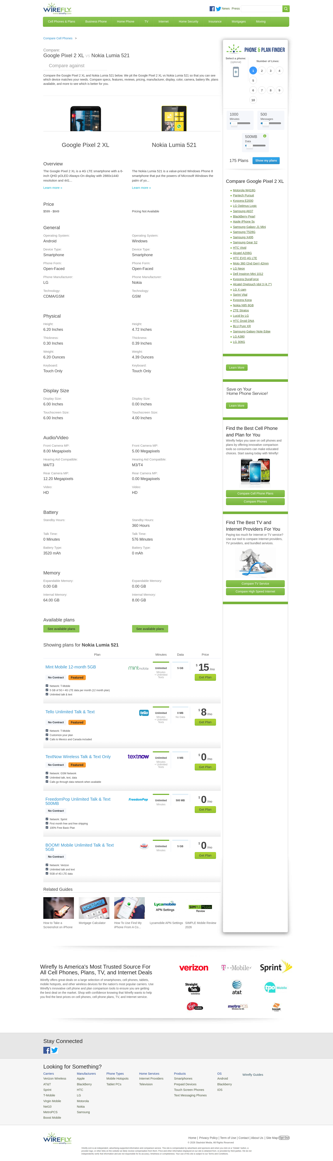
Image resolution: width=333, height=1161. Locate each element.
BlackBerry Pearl (244, 193)
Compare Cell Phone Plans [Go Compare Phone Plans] (255, 470)
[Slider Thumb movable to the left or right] (234, 101)
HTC (77, 1088)
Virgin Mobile (51, 1098)
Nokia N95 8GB (243, 282)
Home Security (188, 21)
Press (236, 8)
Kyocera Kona (242, 277)
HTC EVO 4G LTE (245, 235)
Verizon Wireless (53, 1078)
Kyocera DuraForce (246, 256)
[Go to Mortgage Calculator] (94, 908)
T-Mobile (48, 1093)
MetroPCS (49, 1109)
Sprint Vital (240, 271)
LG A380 (239, 313)
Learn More (236, 344)
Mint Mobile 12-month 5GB (70, 667)
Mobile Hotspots (114, 1078)
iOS (209, 1088)
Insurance (215, 21)
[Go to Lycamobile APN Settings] (165, 908)
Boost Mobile (51, 1114)
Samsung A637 (243, 188)
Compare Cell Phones (57, 38)
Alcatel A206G (242, 230)
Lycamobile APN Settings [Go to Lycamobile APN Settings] (166, 923)
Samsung (80, 1109)
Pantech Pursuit (243, 172)
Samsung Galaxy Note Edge (252, 308)
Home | (193, 1134)
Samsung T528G (244, 209)
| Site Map (271, 1134)
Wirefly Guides (240, 1074)
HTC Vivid (239, 224)
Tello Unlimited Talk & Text (70, 712)
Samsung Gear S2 (245, 219)
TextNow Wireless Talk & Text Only (78, 757)
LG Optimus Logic (245, 183)
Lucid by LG (241, 292)
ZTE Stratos (241, 287)
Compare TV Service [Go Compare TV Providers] (255, 560)
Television (141, 1083)
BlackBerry (81, 1083)
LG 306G (239, 318)
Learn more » (52, 187)
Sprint (47, 1088)
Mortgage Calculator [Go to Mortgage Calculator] (92, 923)
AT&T (46, 1083)
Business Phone (96, 21)
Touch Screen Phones (180, 1088)
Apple (78, 1078)
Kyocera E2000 (243, 177)
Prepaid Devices (177, 1083)
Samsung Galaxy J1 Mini (249, 203)
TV (146, 21)
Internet (163, 21)
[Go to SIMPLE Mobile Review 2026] (200, 908)
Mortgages (239, 21)
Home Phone (125, 21)
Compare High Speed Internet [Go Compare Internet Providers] (255, 568)
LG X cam (239, 266)
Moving (260, 21)
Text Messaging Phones (181, 1093)
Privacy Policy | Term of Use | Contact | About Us (231, 1134)
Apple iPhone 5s (244, 198)
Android (211, 1078)
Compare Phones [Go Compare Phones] (255, 478)
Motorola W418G (244, 167)
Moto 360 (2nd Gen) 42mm (251, 240)
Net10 (47, 1104)
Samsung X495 (243, 214)
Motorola (80, 1098)
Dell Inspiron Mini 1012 (248, 250)
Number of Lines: (268, 61)
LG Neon (239, 245)
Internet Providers (146, 1078)
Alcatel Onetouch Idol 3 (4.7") (252, 261)
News (226, 8)
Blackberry (213, 1083)
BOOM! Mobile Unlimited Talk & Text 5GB (79, 847)
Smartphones (175, 1078)
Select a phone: (236, 60)
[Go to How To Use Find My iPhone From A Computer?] (129, 908)
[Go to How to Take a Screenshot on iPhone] (58, 908)
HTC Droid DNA (243, 298)
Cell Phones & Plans (61, 21)
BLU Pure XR (242, 303)
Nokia (78, 1104)
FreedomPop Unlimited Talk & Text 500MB (77, 801)
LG (76, 1093)
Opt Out (284, 1134)
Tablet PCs (110, 1083)
